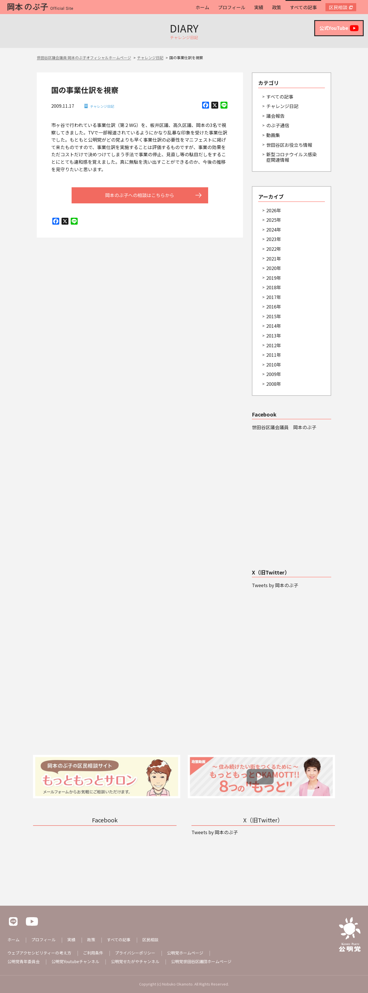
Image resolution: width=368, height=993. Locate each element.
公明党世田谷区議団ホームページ (201, 961)
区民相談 (338, 7)
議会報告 (275, 115)
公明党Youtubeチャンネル (75, 961)
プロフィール (232, 7)
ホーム (202, 7)
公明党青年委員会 (23, 961)
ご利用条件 (93, 953)
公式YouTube (339, 28)
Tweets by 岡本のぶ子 (275, 585)
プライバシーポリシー (135, 953)
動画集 (273, 135)
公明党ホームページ (185, 953)
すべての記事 (303, 7)
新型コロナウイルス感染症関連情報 (291, 157)
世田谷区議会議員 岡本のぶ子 (284, 427)
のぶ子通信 (277, 125)
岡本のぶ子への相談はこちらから (139, 195)
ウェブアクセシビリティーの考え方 (39, 953)
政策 (276, 7)
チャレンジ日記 (102, 106)
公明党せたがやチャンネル (135, 961)
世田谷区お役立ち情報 (289, 144)
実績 (258, 7)
